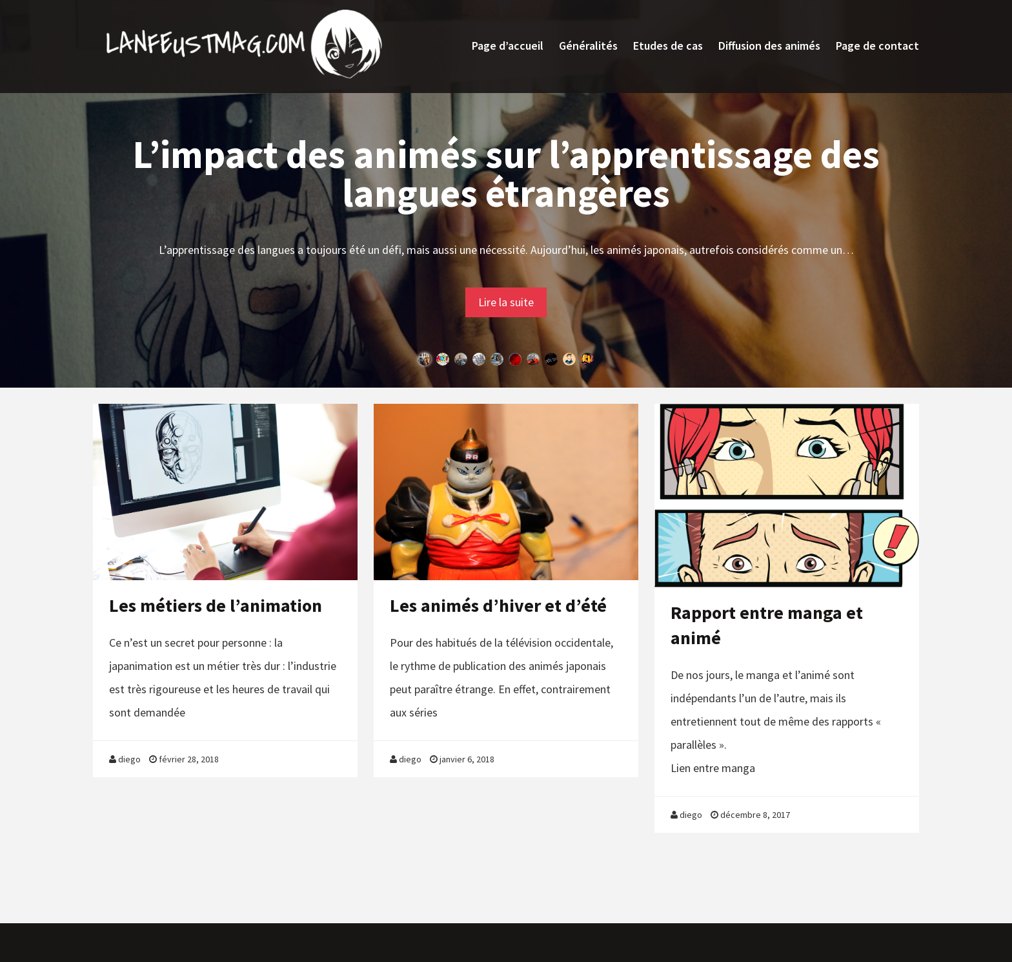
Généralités (588, 45)
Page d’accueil (507, 45)
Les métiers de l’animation (215, 605)
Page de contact (877, 45)
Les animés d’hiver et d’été (498, 605)
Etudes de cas (668, 45)
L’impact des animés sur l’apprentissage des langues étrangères (506, 173)
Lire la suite (506, 302)
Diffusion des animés (769, 45)
